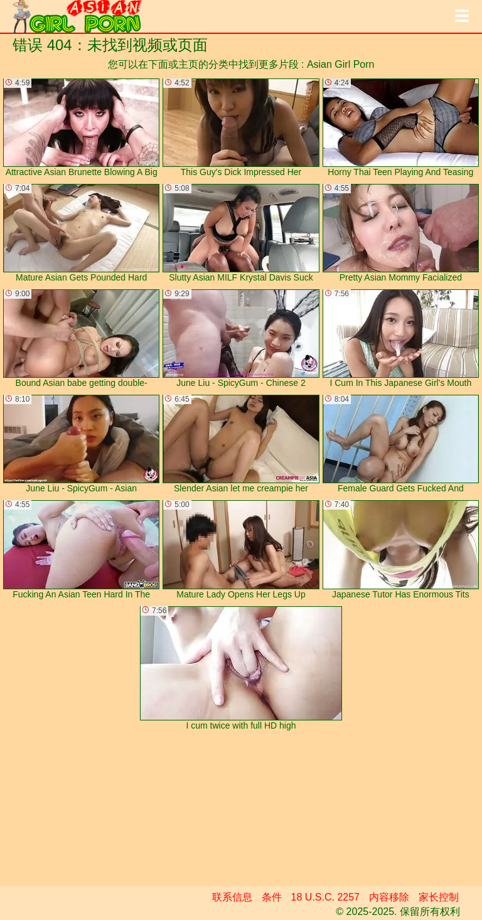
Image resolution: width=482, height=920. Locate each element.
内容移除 (389, 897)
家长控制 (439, 897)
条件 (272, 897)
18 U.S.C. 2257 (325, 897)
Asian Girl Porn (341, 64)
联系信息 (232, 897)
